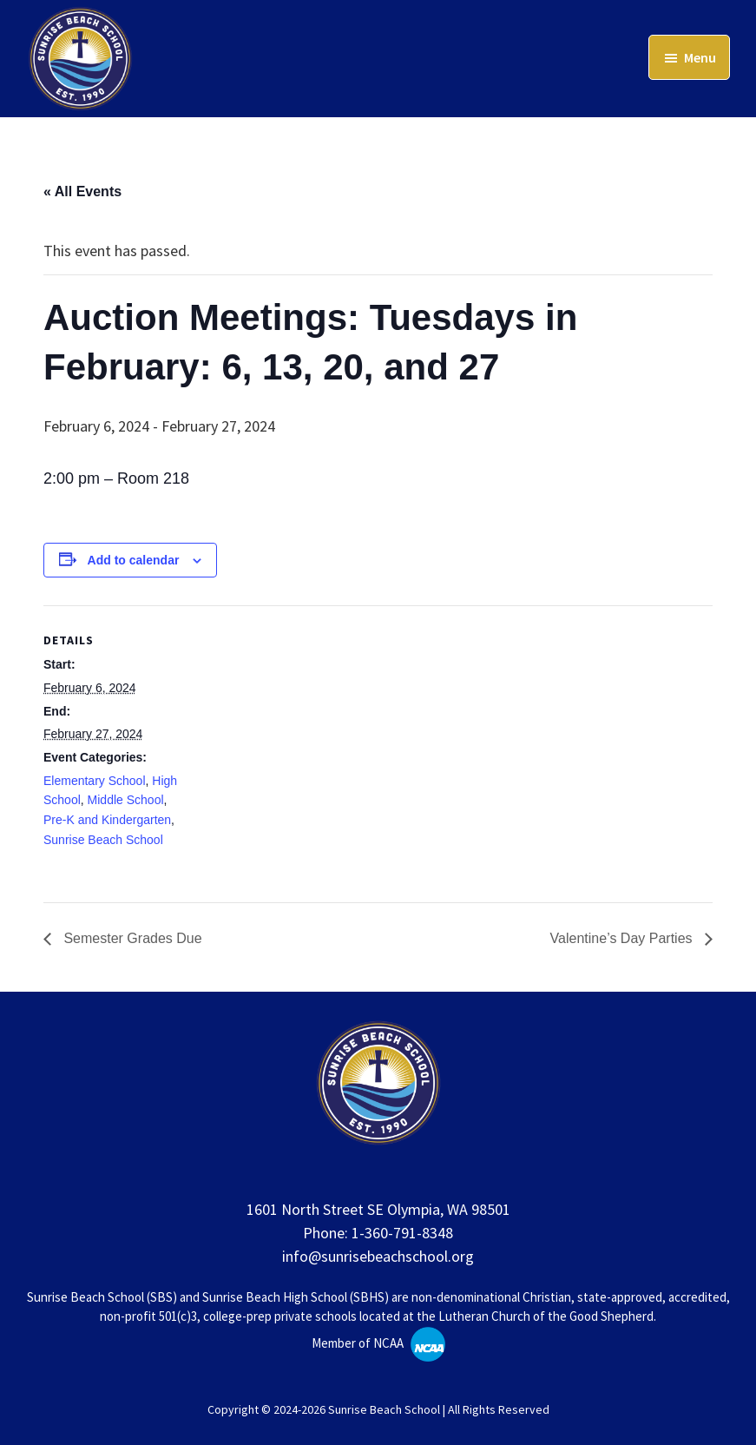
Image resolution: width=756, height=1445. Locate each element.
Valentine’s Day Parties (623, 938)
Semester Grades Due (131, 938)
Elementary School (94, 781)
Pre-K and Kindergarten (107, 820)
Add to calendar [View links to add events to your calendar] (134, 560)
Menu (700, 57)
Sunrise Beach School (103, 840)
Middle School (126, 800)
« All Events (82, 191)
